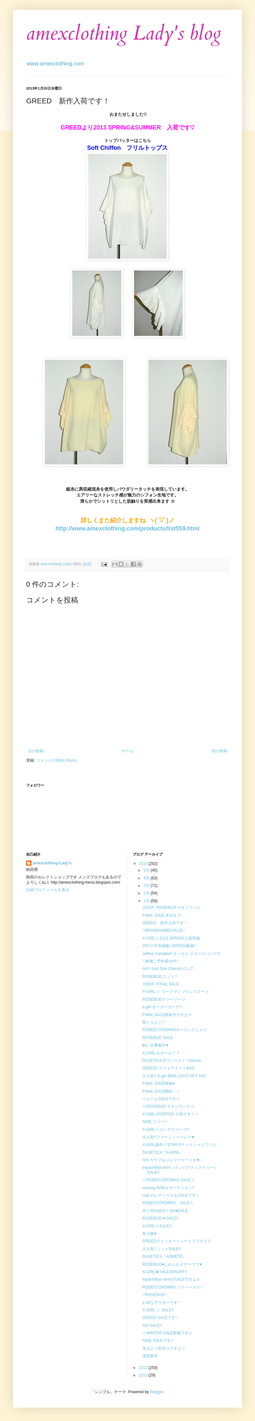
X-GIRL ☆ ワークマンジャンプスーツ (175, 991)
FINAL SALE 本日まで (161, 915)
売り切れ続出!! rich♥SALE (165, 1210)
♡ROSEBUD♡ (154, 1294)
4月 (146, 878)
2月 (146, 893)
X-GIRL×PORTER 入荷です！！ (170, 1114)
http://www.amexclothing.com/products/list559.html (127, 528)
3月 (146, 885)
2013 (143, 863)
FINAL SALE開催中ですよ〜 (167, 1015)
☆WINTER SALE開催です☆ (167, 1333)
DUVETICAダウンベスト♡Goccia (171, 1060)
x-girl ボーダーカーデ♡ (162, 1007)
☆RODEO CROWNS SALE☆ (168, 1180)
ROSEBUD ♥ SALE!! (160, 1218)
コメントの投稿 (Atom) (56, 760)
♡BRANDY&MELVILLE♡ (163, 930)
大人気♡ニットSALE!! (161, 1249)
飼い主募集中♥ (155, 1045)
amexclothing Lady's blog (123, 33)
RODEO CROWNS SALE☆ (168, 1203)
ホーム (127, 751)
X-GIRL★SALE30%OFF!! (164, 1272)
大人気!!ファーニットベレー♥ (168, 1137)
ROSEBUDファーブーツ (163, 999)
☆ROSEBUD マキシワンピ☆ (168, 1106)
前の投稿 (219, 751)
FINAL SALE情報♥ (158, 1083)
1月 (146, 901)
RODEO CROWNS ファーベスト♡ (172, 1287)
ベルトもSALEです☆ (161, 1099)
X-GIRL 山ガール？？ (161, 1053)
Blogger (156, 1392)
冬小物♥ (149, 1233)
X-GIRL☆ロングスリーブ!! (165, 1129)
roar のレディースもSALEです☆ (170, 1195)
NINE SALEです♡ (157, 1340)
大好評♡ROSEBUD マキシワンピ (171, 907)
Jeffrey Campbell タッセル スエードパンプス (181, 953)
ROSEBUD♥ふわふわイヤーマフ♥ (172, 1264)
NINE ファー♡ (154, 1121)
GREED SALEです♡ (160, 1317)
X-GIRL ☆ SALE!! (158, 1310)
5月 (146, 870)
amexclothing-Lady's (52, 863)
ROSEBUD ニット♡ (159, 976)
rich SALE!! (152, 1325)
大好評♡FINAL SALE (160, 984)
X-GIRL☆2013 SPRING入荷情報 (171, 938)
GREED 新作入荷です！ (165, 923)
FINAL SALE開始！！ (161, 1091)
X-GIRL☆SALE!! (156, 1226)
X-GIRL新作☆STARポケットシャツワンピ (179, 1144)
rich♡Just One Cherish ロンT (167, 968)
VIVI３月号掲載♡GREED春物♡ (169, 946)
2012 (143, 1367)
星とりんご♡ (153, 1022)
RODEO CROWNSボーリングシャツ (174, 1030)
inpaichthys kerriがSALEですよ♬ (170, 1279)
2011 (143, 1375)
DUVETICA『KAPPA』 (162, 1152)
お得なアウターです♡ (161, 1302)
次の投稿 (35, 751)
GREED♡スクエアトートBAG (168, 1068)
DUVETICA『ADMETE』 (164, 1256)
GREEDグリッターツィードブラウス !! (176, 1241)
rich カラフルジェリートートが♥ (170, 1160)
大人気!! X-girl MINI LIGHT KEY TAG (174, 1076)
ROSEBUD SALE (157, 1037)
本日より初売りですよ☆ (163, 1348)
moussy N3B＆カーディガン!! (168, 1188)
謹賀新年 (150, 1356)
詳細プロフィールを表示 (47, 890)
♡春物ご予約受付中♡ (160, 961)
